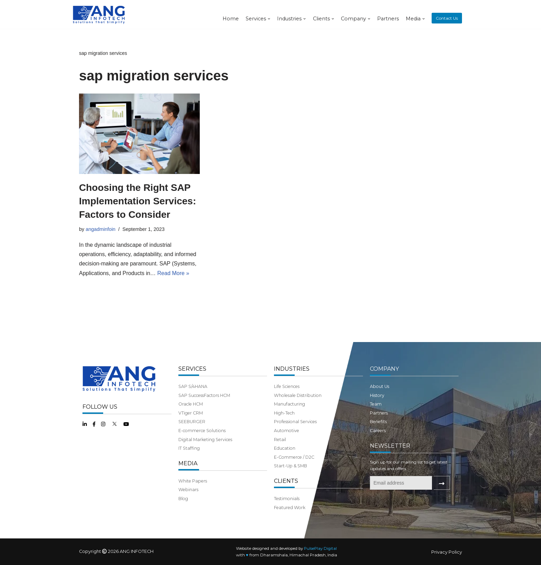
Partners (388, 19)
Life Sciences (286, 386)
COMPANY (384, 369)
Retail (280, 439)
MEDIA (187, 463)
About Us (379, 386)
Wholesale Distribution (298, 395)
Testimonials (286, 498)
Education (284, 448)
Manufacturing (289, 404)
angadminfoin (100, 229)
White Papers (192, 481)
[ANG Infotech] (99, 14)
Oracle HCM (190, 404)
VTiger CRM (190, 413)
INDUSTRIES (291, 369)
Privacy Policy (446, 552)
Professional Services (295, 421)
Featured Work (289, 507)
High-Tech (284, 413)
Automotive (286, 430)
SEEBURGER (191, 421)
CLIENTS (286, 481)
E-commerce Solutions (202, 430)
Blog (183, 498)
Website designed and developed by (286, 548)
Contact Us (447, 18)
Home (231, 19)
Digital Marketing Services (205, 439)
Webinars (188, 489)
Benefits (378, 421)
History (377, 395)
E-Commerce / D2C (294, 457)
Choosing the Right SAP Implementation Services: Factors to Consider (137, 201)
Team (376, 404)
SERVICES (192, 369)
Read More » (173, 273)
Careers (378, 430)
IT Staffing (189, 448)
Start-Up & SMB (290, 465)
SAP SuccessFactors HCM (204, 395)
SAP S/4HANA (192, 386)
